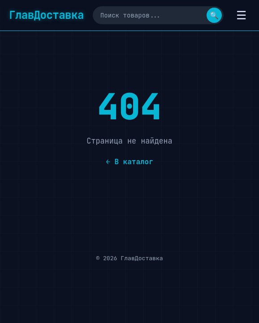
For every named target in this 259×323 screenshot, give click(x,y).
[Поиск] (158, 15)
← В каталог (129, 161)
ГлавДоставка (46, 15)
